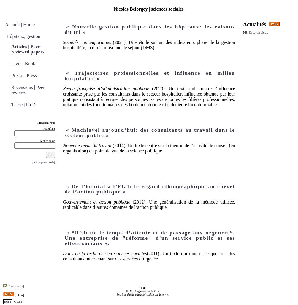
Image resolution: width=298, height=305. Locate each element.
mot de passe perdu (43, 162)
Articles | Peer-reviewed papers (27, 49)
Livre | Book (23, 63)
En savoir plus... (258, 32)
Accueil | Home (20, 24)
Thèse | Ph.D (23, 104)
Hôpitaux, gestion (23, 36)
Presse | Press (24, 75)
